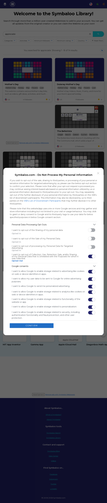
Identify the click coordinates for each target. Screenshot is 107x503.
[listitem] (53, 224)
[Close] (98, 173)
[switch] (91, 230)
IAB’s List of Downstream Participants (42, 201)
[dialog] (53, 251)
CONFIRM (32, 325)
